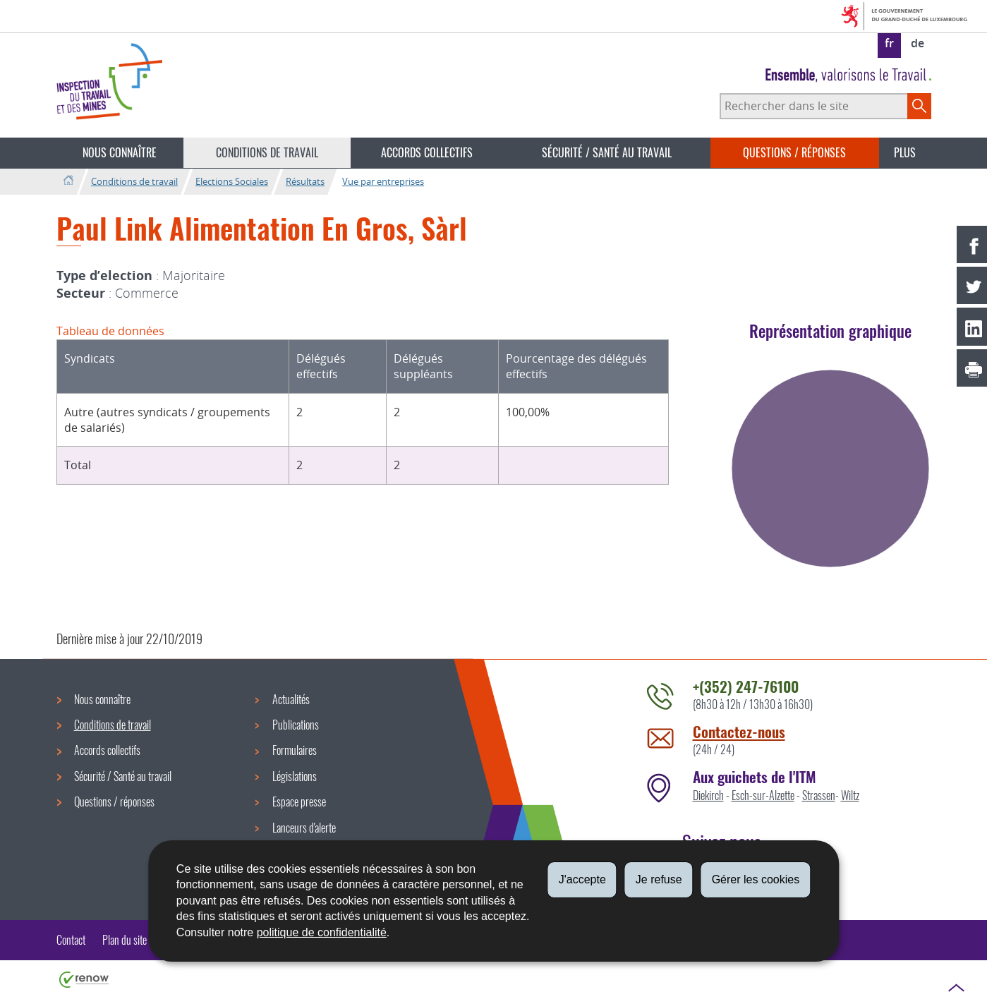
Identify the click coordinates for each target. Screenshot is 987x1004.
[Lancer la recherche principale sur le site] (919, 106)
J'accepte (582, 879)
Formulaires (294, 750)
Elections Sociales (231, 181)
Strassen (818, 795)
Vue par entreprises (383, 181)
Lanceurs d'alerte (304, 827)
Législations (294, 776)
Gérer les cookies (756, 879)
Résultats (305, 181)
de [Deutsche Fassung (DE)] (917, 43)
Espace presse (299, 801)
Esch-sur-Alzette (763, 795)
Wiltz (850, 795)
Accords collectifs (427, 152)
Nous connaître (120, 152)
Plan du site (124, 939)
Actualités (291, 699)
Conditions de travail (267, 152)
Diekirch (708, 795)
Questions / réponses (794, 152)
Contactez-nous (739, 731)
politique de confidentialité (322, 932)
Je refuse (659, 879)
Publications (295, 724)
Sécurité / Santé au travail (607, 152)
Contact (70, 939)
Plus (905, 152)
